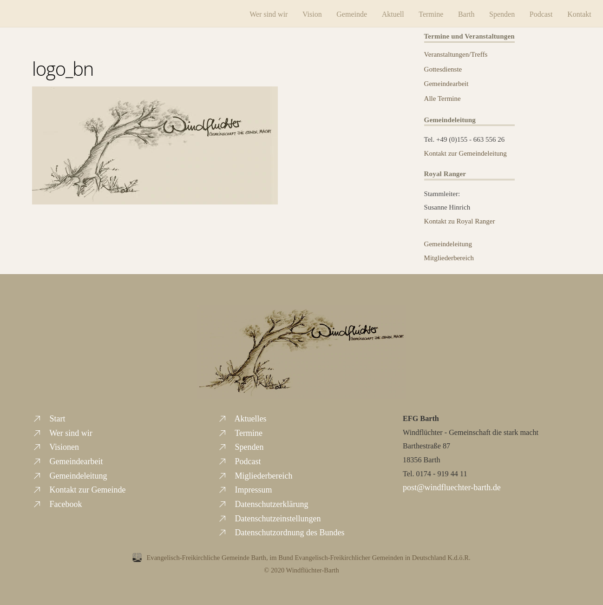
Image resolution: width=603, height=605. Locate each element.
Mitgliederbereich (449, 256)
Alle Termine (442, 97)
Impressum (244, 488)
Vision (305, 13)
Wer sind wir (262, 13)
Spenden (495, 13)
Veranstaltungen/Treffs (456, 53)
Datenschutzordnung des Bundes (280, 531)
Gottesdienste (443, 68)
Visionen (55, 446)
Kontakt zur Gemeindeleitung (465, 152)
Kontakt (572, 13)
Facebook (57, 502)
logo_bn (62, 67)
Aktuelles (242, 417)
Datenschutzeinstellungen (269, 517)
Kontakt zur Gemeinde (78, 488)
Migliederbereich (254, 474)
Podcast (533, 13)
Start (49, 417)
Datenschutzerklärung (262, 502)
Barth (459, 13)
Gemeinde (344, 13)
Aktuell (385, 13)
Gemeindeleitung (448, 242)
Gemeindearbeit (446, 82)
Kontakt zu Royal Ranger (459, 220)
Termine (424, 13)
